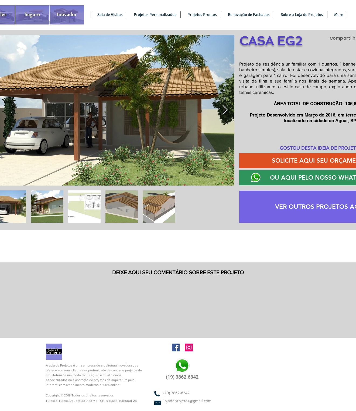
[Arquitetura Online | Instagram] (189, 347)
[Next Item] (225, 110)
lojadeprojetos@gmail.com (187, 400)
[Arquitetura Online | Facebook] (176, 347)
